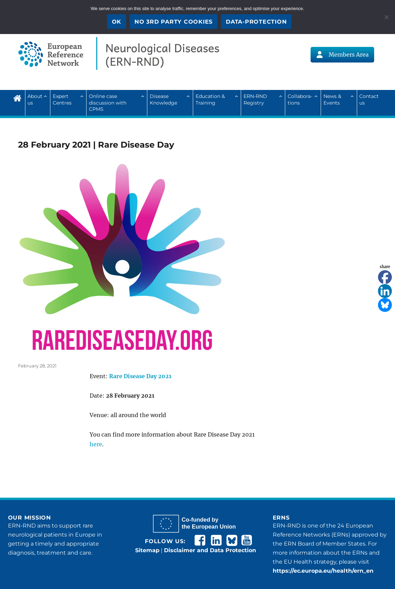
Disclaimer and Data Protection (210, 550)
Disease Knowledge (163, 99)
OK (117, 21)
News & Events (332, 99)
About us (34, 99)
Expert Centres (62, 99)
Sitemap (147, 550)
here (96, 444)
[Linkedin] (385, 291)
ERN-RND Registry (255, 99)
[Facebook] (385, 277)
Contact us (369, 99)
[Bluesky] (385, 305)
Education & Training (210, 99)
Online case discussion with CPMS (107, 102)
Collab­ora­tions (300, 99)
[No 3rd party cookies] (386, 17)
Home (19, 97)
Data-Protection (256, 21)
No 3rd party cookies (173, 21)
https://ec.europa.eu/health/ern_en (323, 570)
